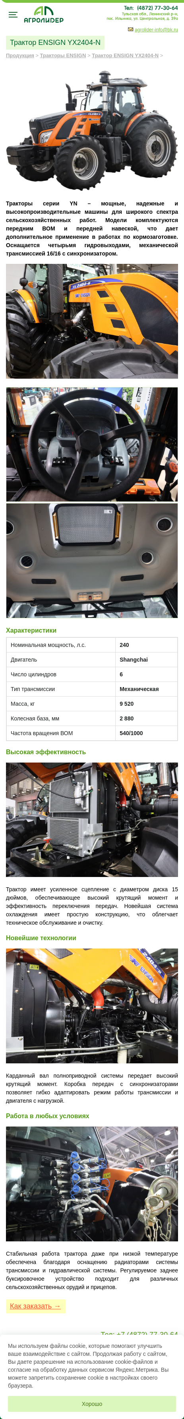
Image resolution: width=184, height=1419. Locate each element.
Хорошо (92, 1404)
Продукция (20, 55)
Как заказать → (35, 1306)
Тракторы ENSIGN (63, 55)
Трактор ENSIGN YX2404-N (125, 55)
